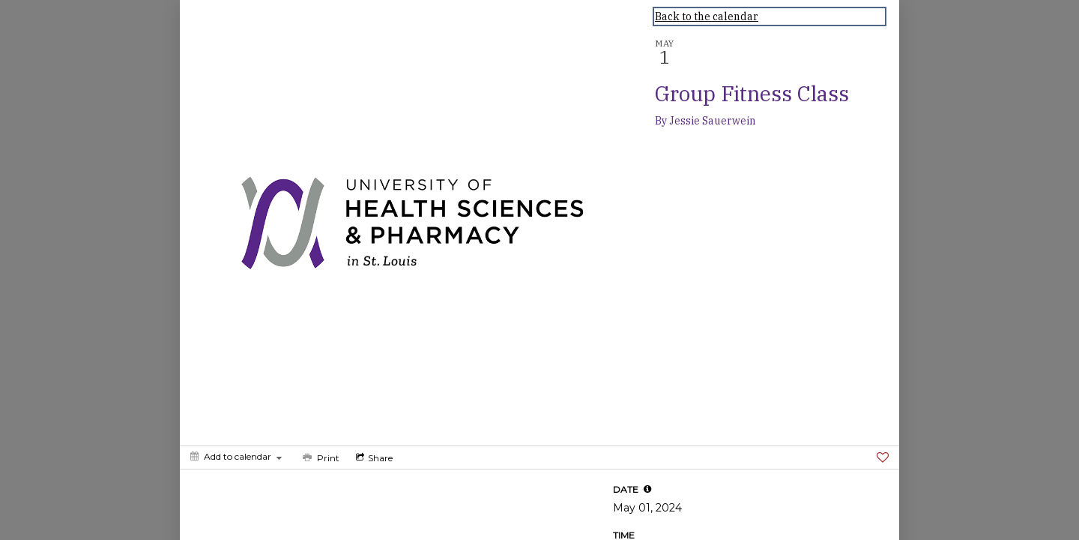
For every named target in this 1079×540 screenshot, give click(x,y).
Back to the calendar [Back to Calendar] (706, 16)
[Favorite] (882, 457)
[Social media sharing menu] (373, 457)
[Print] (319, 457)
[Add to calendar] (236, 456)
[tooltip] (647, 489)
